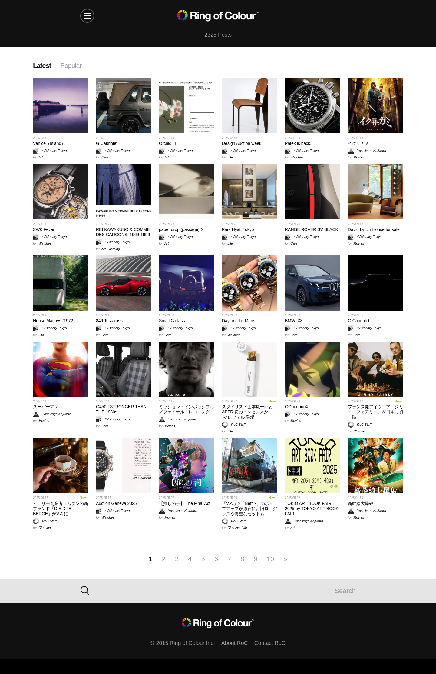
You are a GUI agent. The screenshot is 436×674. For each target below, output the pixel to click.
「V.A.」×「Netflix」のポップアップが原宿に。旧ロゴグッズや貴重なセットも (249, 508)
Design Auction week (241, 143)
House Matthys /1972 (53, 320)
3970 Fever (43, 229)
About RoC (234, 643)
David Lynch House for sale (374, 229)
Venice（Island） (49, 143)
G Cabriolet (106, 143)
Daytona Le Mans (238, 320)
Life (230, 157)
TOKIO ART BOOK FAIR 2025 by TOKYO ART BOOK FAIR (312, 508)
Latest (42, 65)
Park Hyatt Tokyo (238, 229)
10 (270, 559)
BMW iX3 (293, 320)
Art (40, 157)
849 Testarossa (110, 320)
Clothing (114, 249)
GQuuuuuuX (297, 406)
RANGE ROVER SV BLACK (311, 229)
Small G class (172, 320)
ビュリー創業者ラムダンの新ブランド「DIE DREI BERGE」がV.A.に (60, 508)
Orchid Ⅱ (168, 143)
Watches (296, 157)
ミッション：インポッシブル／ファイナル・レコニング (186, 409)
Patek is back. (298, 143)
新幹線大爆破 (360, 503)
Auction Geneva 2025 (116, 503)
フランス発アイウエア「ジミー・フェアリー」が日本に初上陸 (375, 411)
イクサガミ (358, 143)
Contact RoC (270, 643)
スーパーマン (45, 406)
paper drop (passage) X (181, 229)
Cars (104, 157)
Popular (71, 65)
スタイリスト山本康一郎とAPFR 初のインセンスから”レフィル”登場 (247, 411)
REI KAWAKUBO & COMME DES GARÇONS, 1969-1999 (123, 232)
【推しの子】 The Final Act (184, 503)
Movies (358, 157)
